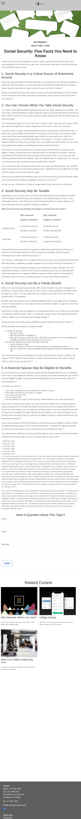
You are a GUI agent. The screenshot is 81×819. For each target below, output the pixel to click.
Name (4, 519)
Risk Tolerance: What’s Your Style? (19, 617)
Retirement (7, 818)
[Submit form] (7, 563)
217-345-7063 (15, 789)
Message (5, 544)
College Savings (47, 617)
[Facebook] (4, 808)
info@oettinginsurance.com (14, 805)
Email (4, 532)
